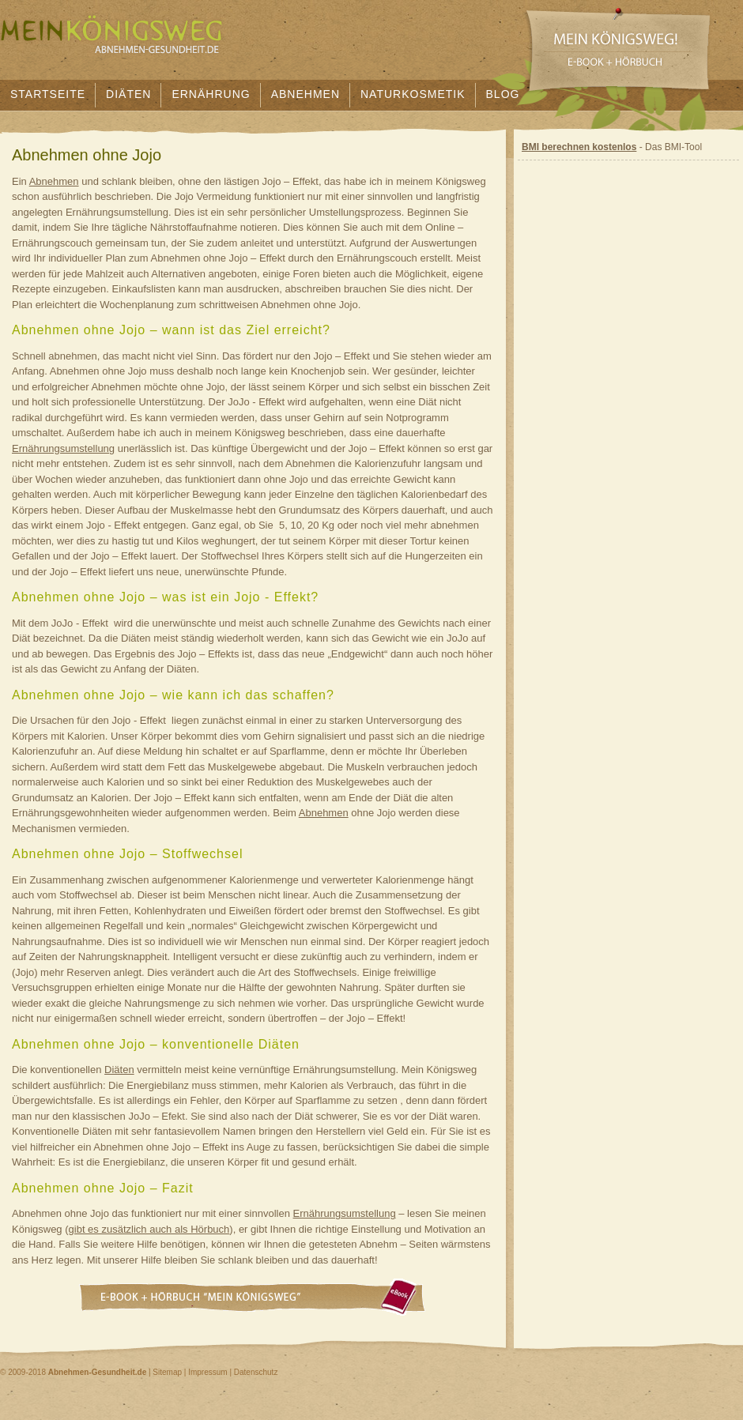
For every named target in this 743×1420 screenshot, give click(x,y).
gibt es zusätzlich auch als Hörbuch (149, 1229)
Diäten (128, 94)
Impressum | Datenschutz (232, 1372)
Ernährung (211, 94)
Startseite (47, 94)
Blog (503, 94)
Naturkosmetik (413, 94)
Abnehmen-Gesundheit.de (97, 1372)
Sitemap (167, 1372)
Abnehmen (305, 94)
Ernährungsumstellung (63, 448)
